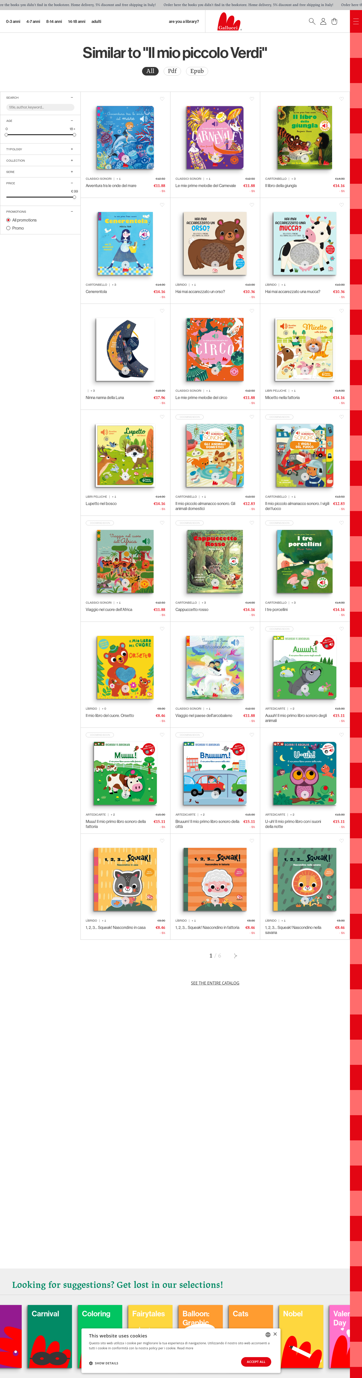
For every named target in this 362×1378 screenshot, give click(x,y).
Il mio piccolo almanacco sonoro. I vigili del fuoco (297, 506)
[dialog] (181, 1350)
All (150, 71)
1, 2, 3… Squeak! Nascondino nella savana (293, 930)
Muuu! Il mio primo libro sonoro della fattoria (116, 824)
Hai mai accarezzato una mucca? (292, 291)
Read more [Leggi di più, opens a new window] (185, 1348)
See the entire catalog (215, 983)
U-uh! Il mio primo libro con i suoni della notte (293, 824)
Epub (197, 71)
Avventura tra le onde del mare (111, 185)
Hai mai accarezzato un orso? (200, 291)
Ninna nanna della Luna (105, 397)
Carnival (69, 1313)
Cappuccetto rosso (191, 609)
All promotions (24, 220)
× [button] (275, 1334)
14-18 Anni (76, 21)
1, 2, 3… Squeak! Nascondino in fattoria (207, 927)
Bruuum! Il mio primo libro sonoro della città (207, 824)
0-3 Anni (13, 21)
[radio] (150, 71)
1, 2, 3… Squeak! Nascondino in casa (116, 927)
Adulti (96, 21)
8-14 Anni (54, 21)
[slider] (6, 134)
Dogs (14, 1313)
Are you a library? (184, 21)
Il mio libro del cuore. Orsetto (110, 715)
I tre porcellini (276, 609)
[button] (103, 1363)
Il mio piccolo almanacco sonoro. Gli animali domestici (205, 506)
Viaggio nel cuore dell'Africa (109, 609)
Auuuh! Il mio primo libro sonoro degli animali (296, 718)
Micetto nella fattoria (282, 397)
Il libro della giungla (281, 185)
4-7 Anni (33, 21)
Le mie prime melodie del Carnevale (205, 185)
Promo (18, 228)
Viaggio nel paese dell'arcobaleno (203, 715)
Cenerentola (96, 291)
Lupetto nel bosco (101, 503)
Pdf (172, 71)
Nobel (317, 1313)
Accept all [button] (256, 1362)
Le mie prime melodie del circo (201, 397)
